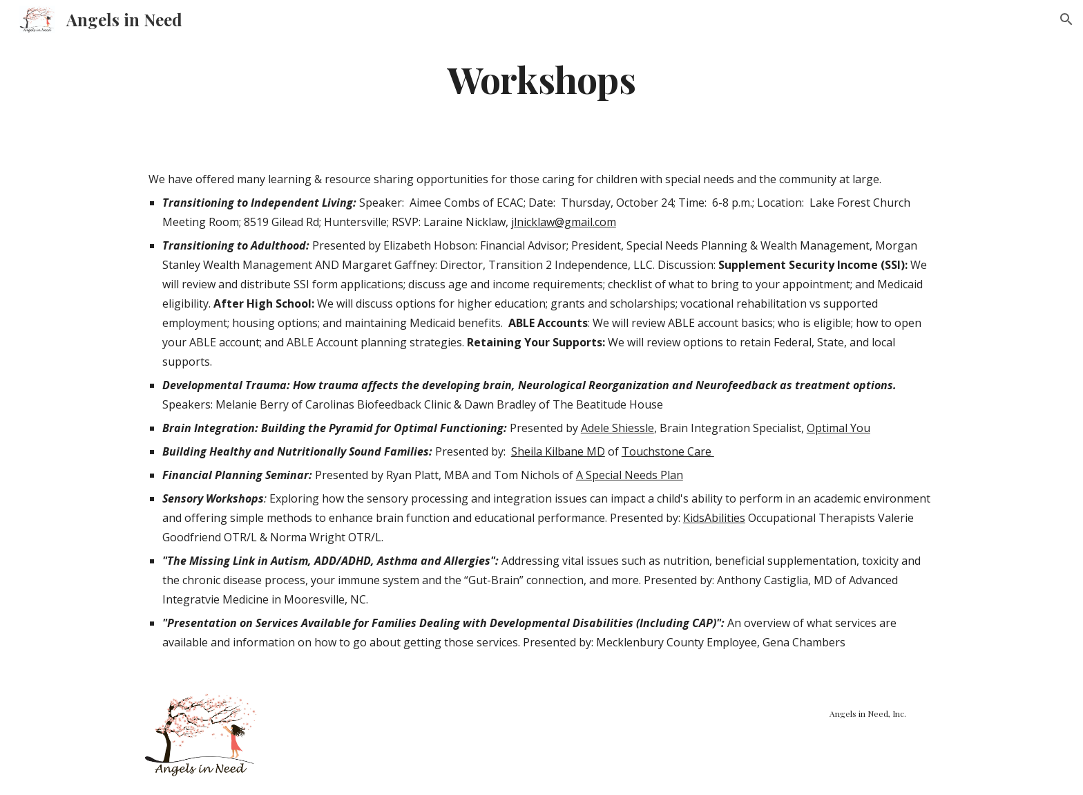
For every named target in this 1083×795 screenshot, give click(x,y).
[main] (541, 78)
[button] (1066, 19)
